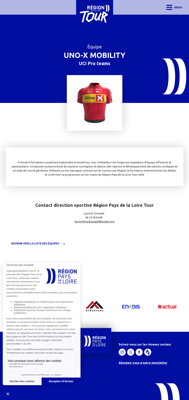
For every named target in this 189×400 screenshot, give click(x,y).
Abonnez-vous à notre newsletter (143, 362)
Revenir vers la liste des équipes (35, 243)
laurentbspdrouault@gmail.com (94, 221)
